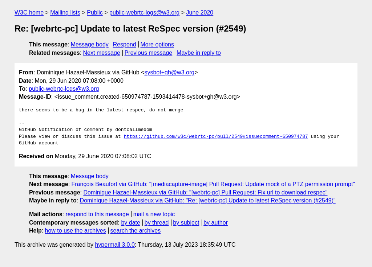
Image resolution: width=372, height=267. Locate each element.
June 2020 (200, 12)
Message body (90, 44)
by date (130, 222)
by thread (157, 222)
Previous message (149, 53)
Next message (101, 53)
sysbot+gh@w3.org (169, 72)
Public (95, 12)
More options (157, 44)
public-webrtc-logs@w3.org (144, 12)
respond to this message (97, 214)
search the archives (135, 230)
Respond (124, 44)
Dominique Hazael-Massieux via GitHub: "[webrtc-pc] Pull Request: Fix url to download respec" (205, 192)
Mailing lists (65, 12)
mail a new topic (154, 214)
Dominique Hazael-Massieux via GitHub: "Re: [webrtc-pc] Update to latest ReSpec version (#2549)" (208, 200)
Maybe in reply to (199, 53)
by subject (186, 222)
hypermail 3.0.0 (114, 245)
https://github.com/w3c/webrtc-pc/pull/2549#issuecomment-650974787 (216, 137)
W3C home (29, 12)
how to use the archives (75, 230)
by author (215, 222)
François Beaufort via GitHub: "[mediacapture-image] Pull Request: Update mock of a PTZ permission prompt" (213, 184)
